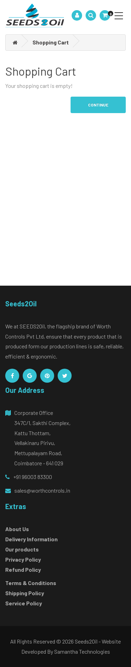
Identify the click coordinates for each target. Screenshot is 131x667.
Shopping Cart (50, 42)
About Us (17, 529)
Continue (98, 104)
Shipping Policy (24, 593)
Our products (22, 549)
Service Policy (23, 603)
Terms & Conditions (30, 582)
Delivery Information (31, 539)
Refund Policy (23, 569)
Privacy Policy (23, 559)
